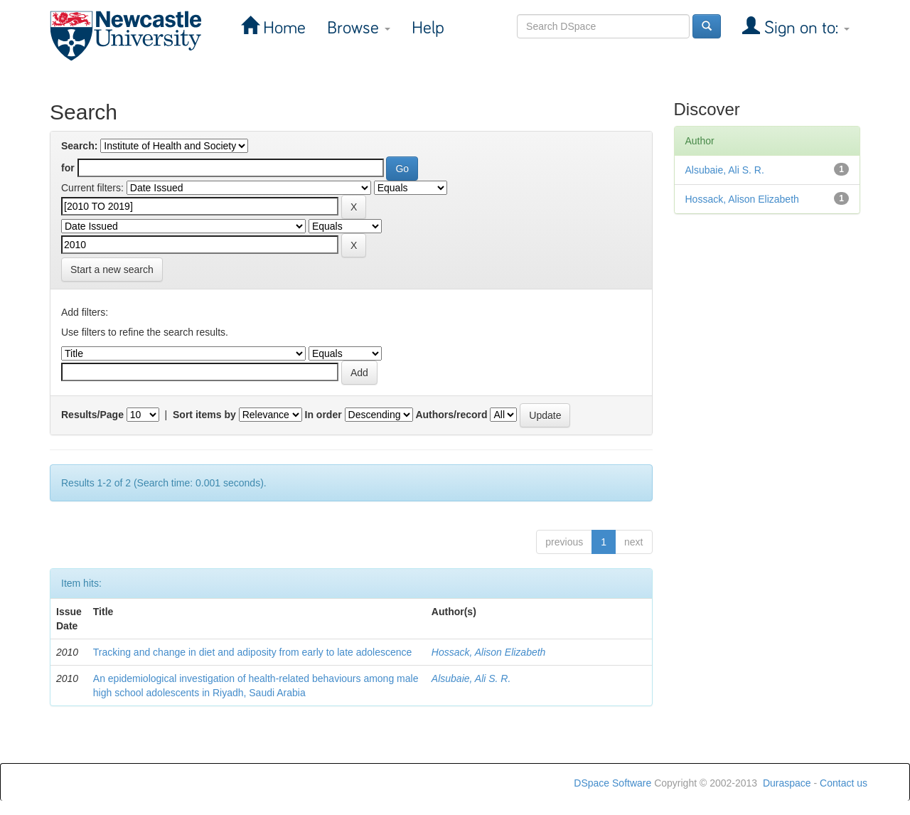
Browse (358, 28)
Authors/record (451, 414)
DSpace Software (612, 783)
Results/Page (92, 414)
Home (282, 28)
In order (323, 414)
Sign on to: (805, 28)
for (68, 168)
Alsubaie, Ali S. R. (471, 678)
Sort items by (204, 414)
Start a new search (112, 269)
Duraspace (787, 783)
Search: (79, 145)
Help (428, 28)
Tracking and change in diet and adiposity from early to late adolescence (252, 652)
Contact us (843, 783)
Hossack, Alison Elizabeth (489, 652)
